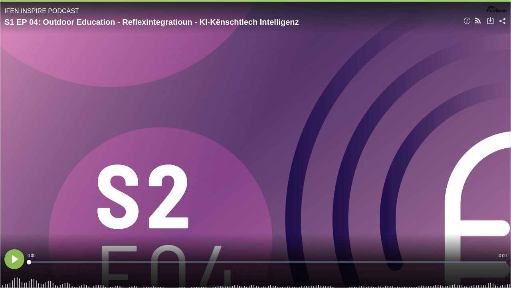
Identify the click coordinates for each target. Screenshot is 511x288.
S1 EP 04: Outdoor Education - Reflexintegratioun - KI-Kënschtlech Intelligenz (151, 22)
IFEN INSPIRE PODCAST (41, 11)
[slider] (267, 262)
